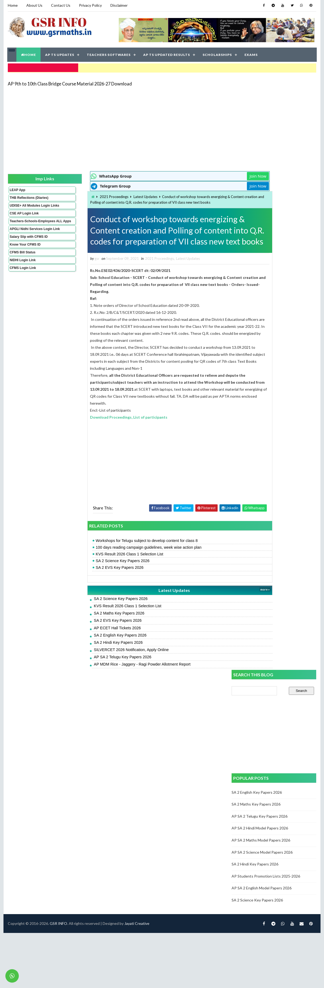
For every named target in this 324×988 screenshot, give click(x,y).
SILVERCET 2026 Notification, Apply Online (101, 662)
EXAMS (251, 54)
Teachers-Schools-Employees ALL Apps (25, 229)
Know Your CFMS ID (24, 258)
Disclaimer (118, 5)
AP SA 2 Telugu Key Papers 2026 (92, 669)
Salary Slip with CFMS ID (28, 250)
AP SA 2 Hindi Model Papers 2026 (260, 328)
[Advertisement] (147, 126)
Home (12, 5)
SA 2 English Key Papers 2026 (90, 647)
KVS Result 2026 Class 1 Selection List (99, 566)
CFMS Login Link (22, 281)
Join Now (212, 174)
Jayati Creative (136, 701)
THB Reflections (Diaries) (21, 198)
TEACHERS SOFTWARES (109, 54)
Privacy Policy (90, 5)
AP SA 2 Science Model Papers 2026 (262, 352)
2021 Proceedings (84, 195)
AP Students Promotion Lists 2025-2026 (266, 376)
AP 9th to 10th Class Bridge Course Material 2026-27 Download (70, 81)
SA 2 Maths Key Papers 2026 (89, 625)
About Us (34, 5)
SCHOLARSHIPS (217, 54)
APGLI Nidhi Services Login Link (25, 240)
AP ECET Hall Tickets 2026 (87, 640)
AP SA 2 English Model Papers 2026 (262, 388)
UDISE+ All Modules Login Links (24, 209)
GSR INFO (58, 701)
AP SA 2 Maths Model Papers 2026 (261, 340)
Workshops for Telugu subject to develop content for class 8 (117, 552)
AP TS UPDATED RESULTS (166, 54)
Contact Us (60, 5)
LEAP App (17, 188)
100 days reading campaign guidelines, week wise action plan (119, 559)
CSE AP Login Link (23, 219)
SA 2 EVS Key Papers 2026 (90, 579)
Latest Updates (115, 195)
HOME (28, 54)
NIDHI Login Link (22, 273)
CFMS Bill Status (22, 266)
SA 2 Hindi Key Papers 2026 (88, 654)
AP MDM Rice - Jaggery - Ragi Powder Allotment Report (112, 676)
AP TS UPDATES (59, 54)
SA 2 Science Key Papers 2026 (93, 573)
